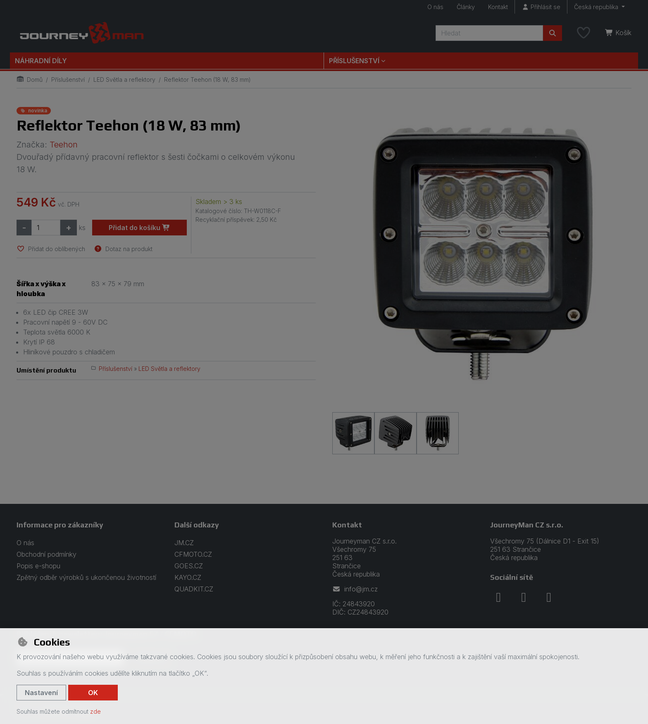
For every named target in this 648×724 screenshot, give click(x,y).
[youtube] (549, 597)
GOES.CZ (188, 566)
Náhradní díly (41, 61)
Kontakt (498, 6)
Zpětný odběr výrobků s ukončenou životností (86, 577)
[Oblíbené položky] (583, 33)
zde (95, 711)
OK (93, 692)
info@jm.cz (355, 589)
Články (466, 6)
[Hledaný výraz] (489, 33)
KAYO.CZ (187, 577)
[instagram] (523, 597)
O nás (435, 6)
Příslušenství (68, 79)
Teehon (64, 145)
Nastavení (41, 692)
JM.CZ (184, 543)
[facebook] (498, 597)
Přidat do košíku (139, 227)
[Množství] (45, 227)
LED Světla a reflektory (124, 79)
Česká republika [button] (597, 6)
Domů (30, 79)
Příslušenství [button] (354, 61)
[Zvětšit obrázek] (481, 254)
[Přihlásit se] (541, 7)
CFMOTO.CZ (193, 554)
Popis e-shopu (38, 566)
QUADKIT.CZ (193, 589)
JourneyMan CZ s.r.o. (526, 524)
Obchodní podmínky (46, 554)
